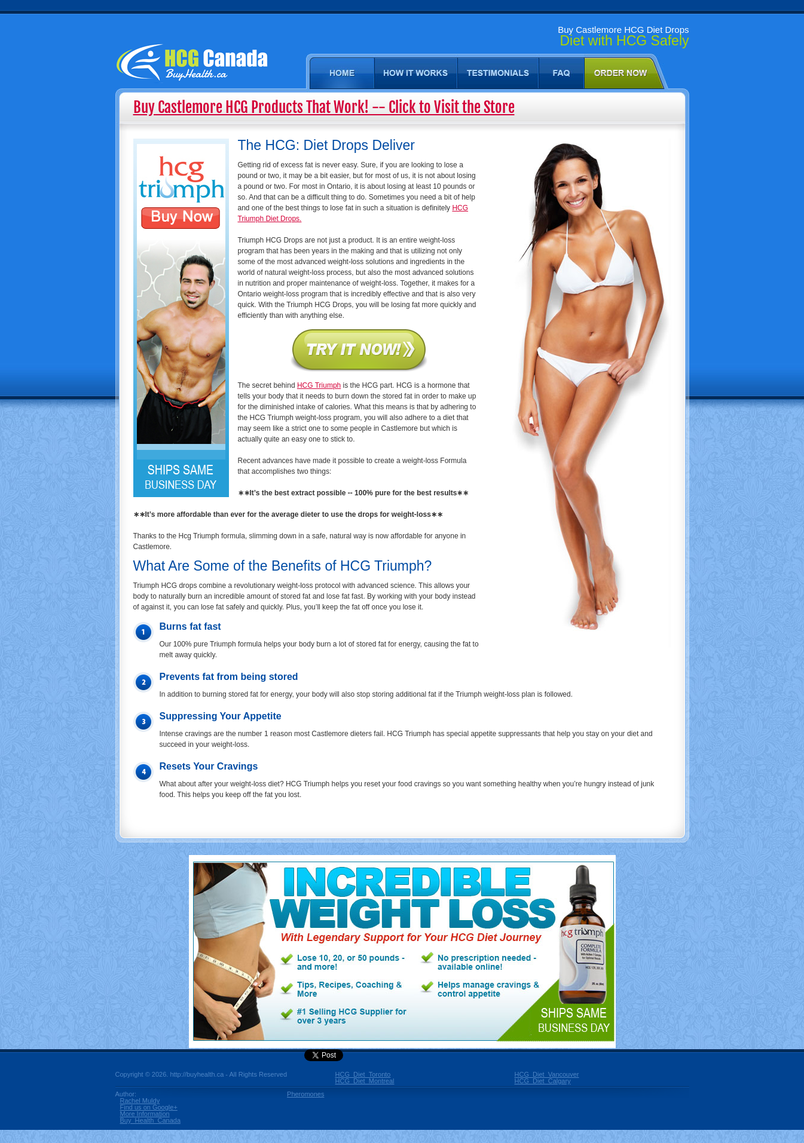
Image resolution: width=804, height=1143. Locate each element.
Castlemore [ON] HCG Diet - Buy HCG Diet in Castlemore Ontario (191, 76)
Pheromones (305, 1094)
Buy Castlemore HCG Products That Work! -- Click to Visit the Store (324, 107)
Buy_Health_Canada (150, 1120)
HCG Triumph (319, 385)
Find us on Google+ (149, 1107)
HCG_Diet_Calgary (542, 1081)
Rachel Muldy (140, 1101)
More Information (145, 1114)
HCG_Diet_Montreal (362, 1081)
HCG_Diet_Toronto (362, 1074)
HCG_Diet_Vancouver (542, 1074)
